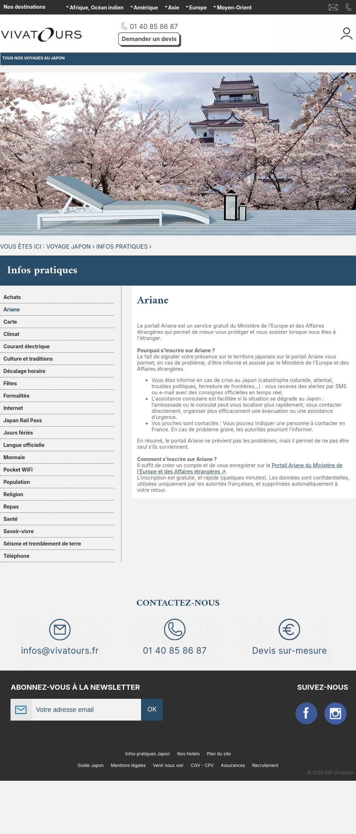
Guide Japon (91, 765)
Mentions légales (128, 765)
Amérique (146, 7)
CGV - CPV (202, 765)
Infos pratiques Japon (147, 753)
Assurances (233, 765)
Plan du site (219, 753)
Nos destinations (24, 7)
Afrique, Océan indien (97, 7)
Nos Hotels (188, 753)
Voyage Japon (68, 246)
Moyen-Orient (234, 7)
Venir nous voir (168, 765)
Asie (173, 7)
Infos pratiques (122, 246)
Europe (198, 7)
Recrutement (265, 765)
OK (152, 709)
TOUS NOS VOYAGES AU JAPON (33, 58)
